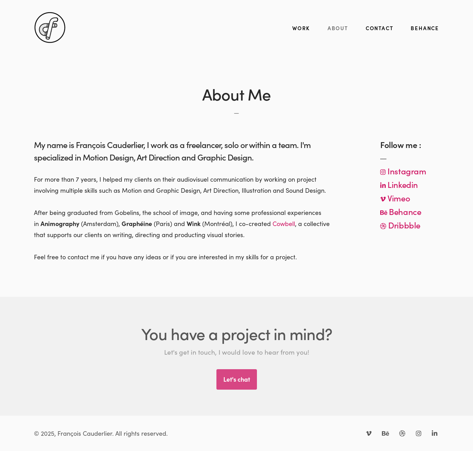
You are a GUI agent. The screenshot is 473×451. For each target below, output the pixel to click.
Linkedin (402, 184)
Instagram (406, 170)
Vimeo (398, 197)
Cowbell (284, 223)
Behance (404, 211)
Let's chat (236, 379)
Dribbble (403, 225)
